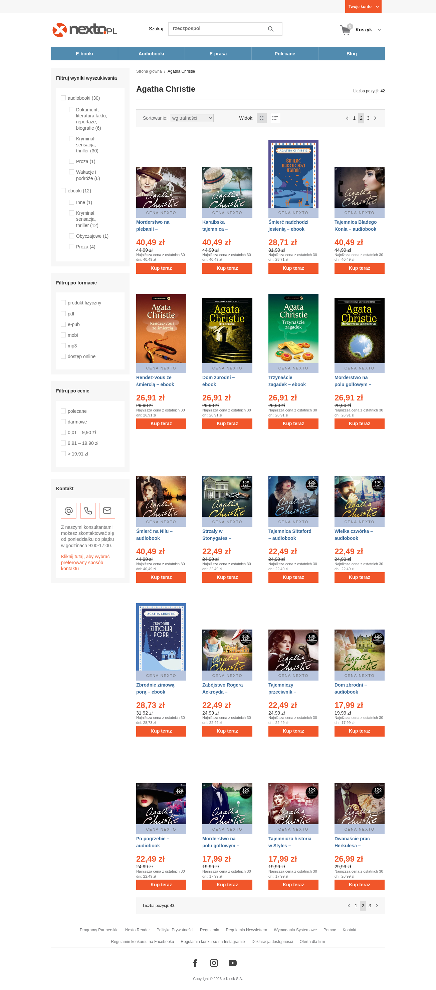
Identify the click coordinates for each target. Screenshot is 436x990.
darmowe (77, 421)
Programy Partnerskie (99, 930)
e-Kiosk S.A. (233, 979)
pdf (71, 313)
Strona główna (149, 71)
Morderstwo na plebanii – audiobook (153, 229)
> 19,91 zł (78, 453)
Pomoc (329, 930)
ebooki (79, 190)
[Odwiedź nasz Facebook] (195, 963)
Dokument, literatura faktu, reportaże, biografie (91, 119)
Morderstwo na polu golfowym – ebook (353, 384)
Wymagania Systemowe (295, 930)
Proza (85, 161)
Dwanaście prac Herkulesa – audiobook (352, 845)
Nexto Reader (137, 930)
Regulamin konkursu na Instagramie (213, 941)
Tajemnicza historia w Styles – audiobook (289, 845)
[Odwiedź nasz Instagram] (214, 963)
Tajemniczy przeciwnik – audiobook (282, 692)
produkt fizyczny (84, 302)
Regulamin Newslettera (246, 930)
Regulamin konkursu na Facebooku (142, 941)
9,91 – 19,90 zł (83, 443)
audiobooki (84, 98)
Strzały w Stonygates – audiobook (216, 538)
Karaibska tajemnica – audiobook (215, 229)
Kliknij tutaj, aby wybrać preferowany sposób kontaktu (85, 562)
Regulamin (209, 930)
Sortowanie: (155, 118)
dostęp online (81, 356)
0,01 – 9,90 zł (82, 432)
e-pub (74, 324)
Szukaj (156, 28)
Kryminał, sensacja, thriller (87, 144)
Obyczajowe (92, 236)
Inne (84, 202)
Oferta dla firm (312, 941)
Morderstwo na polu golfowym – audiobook (220, 845)
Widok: (246, 118)
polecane (77, 411)
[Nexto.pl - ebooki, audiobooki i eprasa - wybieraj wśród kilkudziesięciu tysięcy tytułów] (85, 30)
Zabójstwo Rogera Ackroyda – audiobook (222, 692)
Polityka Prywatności (175, 930)
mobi (73, 335)
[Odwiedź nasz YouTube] (232, 963)
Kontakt (349, 930)
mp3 (72, 345)
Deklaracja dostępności (272, 941)
